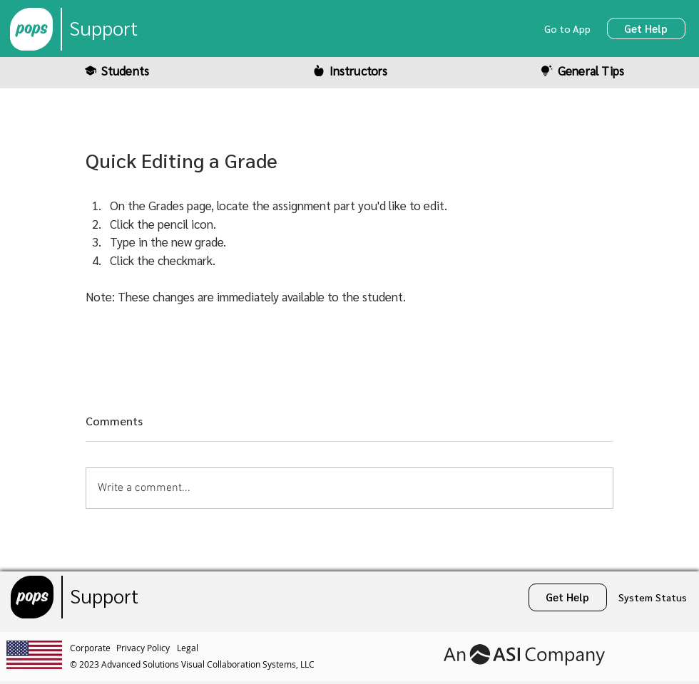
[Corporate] (93, 648)
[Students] (116, 70)
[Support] (103, 29)
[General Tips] (582, 70)
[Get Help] (646, 28)
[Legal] (189, 648)
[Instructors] (349, 70)
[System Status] (653, 597)
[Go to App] (569, 28)
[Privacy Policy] (146, 648)
